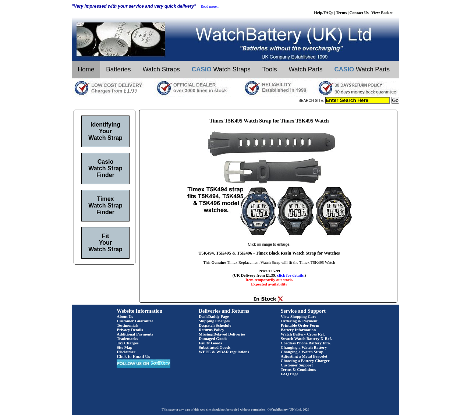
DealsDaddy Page (214, 316)
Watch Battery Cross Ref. (303, 334)
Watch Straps (161, 69)
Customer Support (297, 365)
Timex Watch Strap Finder (105, 205)
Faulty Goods (210, 343)
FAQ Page (289, 374)
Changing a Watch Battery (304, 347)
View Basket (382, 12)
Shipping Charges (214, 321)
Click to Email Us (133, 356)
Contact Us (359, 12)
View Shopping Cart (298, 316)
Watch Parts (306, 69)
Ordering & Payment (299, 321)
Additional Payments (135, 334)
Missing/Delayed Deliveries (222, 334)
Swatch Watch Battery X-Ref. (306, 338)
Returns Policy (211, 329)
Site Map (124, 347)
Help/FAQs (323, 12)
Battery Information (298, 329)
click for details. (291, 275)
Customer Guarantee (135, 321)
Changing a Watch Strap (302, 352)
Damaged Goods (213, 338)
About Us (125, 316)
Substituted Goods (215, 347)
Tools (269, 69)
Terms (341, 12)
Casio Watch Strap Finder (105, 168)
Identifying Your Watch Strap (105, 131)
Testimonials (127, 325)
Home (86, 69)
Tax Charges (127, 343)
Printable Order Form (300, 325)
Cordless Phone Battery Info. (306, 343)
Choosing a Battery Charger (305, 360)
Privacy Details (130, 329)
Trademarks (127, 338)
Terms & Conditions (298, 369)
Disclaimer (126, 352)
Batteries (118, 69)
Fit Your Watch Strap (105, 242)
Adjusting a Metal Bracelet (304, 356)
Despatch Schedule (215, 325)
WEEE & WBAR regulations (224, 352)
